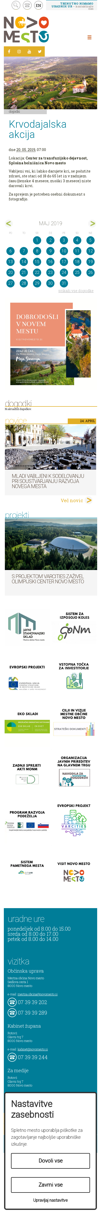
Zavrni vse (51, 1185)
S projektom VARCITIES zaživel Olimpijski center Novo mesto (48, 579)
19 (90, 261)
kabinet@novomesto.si (33, 1049)
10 (64, 251)
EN (38, 5)
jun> (92, 224)
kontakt (27, 5)
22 (37, 272)
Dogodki (14, 111)
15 (37, 261)
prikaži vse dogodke (76, 290)
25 (77, 272)
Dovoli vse (51, 1161)
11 (77, 251)
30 (50, 283)
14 (23, 261)
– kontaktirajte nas (72, 6)
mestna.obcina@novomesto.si (38, 994)
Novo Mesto (38, 29)
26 (90, 272)
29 (37, 283)
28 (23, 283)
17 (64, 261)
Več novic (72, 500)
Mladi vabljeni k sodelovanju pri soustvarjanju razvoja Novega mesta (48, 481)
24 (64, 272)
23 (50, 272)
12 (90, 251)
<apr (9, 224)
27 (10, 283)
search (16, 5)
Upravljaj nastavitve (50, 1200)
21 (23, 272)
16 (50, 261)
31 (64, 283)
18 (77, 261)
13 (10, 261)
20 (10, 272)
